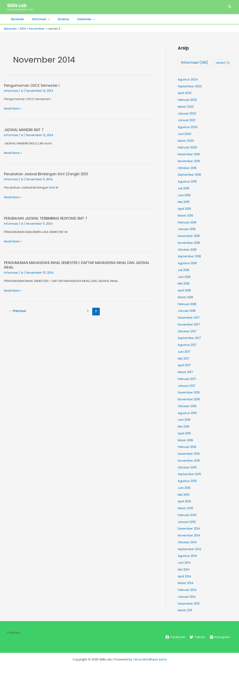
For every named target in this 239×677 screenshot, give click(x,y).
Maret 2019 (186, 215)
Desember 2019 (189, 154)
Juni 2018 (184, 276)
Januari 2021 (186, 120)
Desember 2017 (189, 317)
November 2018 (189, 243)
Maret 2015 (186, 508)
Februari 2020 (187, 147)
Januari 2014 (187, 597)
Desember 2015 (189, 454)
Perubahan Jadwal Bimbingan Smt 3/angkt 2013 (47, 173)
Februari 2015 (187, 515)
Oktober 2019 (187, 168)
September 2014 (190, 549)
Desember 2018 (189, 236)
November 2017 (189, 324)
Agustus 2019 (187, 181)
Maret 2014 (186, 583)
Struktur (57, 19)
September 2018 (190, 256)
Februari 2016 (187, 447)
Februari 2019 (187, 222)
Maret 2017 (186, 372)
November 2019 (189, 161)
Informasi (37, 19)
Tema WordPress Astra (149, 659)
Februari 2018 (187, 304)
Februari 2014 (187, 590)
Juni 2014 (184, 562)
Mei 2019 (184, 202)
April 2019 (184, 209)
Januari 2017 (187, 385)
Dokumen (77, 19)
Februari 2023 (187, 100)
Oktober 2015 (187, 467)
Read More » (13, 108)
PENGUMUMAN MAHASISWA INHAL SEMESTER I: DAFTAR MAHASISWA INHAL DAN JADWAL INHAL (71, 264)
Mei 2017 (184, 358)
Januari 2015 (187, 521)
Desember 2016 (189, 392)
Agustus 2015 (187, 481)
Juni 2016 (184, 419)
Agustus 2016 (187, 413)
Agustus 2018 (187, 263)
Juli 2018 (183, 270)
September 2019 (190, 174)
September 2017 (190, 338)
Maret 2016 (186, 440)
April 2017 (184, 365)
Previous (18, 310)
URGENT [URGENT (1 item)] (223, 63)
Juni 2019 (184, 195)
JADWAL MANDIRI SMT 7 (24, 129)
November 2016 (189, 399)
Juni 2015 (184, 488)
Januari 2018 (187, 311)
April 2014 (184, 576)
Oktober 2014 (187, 542)
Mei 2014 (184, 569)
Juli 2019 (183, 188)
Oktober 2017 (187, 331)
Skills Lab (17, 5)
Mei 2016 (184, 426)
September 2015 (190, 474)
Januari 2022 (187, 113)
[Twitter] (197, 637)
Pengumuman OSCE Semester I (32, 85)
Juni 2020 (184, 134)
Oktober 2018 (187, 249)
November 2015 (189, 460)
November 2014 (189, 535)
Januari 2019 (187, 229)
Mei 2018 (184, 283)
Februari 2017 (187, 379)
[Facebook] (175, 637)
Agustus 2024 (188, 79)
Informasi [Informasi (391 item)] (194, 62)
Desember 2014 (189, 528)
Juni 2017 (184, 351)
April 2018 (184, 290)
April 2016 (184, 433)
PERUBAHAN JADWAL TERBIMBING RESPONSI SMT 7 (47, 217)
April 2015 (184, 501)
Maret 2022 (186, 106)
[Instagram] (220, 637)
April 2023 (185, 93)
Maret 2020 (186, 140)
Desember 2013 (189, 603)
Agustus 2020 (188, 127)
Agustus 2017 (187, 345)
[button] (230, 7)
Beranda (16, 19)
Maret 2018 (186, 297)
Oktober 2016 (187, 406)
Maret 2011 (185, 610)
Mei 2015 (184, 494)
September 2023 (190, 86)
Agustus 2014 (187, 556)
